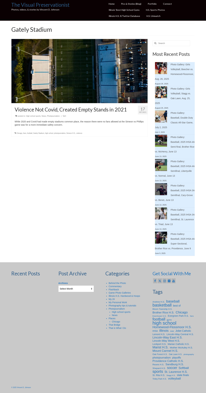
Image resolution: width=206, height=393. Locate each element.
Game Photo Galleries (120, 292)
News (44, 116)
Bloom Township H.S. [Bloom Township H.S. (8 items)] (162, 309)
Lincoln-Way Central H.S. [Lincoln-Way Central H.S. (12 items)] (180, 334)
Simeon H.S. (70, 133)
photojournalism (60, 133)
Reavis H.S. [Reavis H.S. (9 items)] (158, 364)
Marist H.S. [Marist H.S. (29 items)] (161, 347)
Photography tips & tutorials (122, 305)
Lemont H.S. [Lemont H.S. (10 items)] (159, 334)
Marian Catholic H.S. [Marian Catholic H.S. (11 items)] (178, 344)
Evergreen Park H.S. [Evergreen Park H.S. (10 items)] (178, 316)
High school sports (33, 116)
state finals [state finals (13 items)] (183, 375)
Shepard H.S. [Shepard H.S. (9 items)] (159, 368)
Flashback (114, 289)
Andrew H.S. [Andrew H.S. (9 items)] (159, 302)
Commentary (115, 286)
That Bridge (114, 325)
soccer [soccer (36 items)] (172, 367)
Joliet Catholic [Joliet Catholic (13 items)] (183, 330)
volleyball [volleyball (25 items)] (174, 378)
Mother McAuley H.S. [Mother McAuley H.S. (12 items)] (181, 347)
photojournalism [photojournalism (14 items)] (162, 357)
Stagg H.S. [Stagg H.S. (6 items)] (170, 375)
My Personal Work (118, 302)
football (29, 133)
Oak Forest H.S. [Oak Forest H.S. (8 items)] (160, 354)
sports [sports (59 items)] (158, 371)
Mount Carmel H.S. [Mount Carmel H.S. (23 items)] (165, 350)
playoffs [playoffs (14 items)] (176, 357)
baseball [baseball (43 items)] (173, 301)
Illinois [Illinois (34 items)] (164, 330)
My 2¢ (112, 299)
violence (79, 133)
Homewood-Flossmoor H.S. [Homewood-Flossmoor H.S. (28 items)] (172, 327)
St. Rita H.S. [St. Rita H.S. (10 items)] (159, 375)
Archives (63, 283)
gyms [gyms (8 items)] (169, 320)
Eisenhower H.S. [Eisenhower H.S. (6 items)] (159, 316)
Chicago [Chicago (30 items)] (182, 312)
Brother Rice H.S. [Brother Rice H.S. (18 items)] (163, 312)
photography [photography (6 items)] (189, 354)
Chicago (19, 133)
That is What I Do (117, 328)
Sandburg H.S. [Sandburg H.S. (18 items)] (174, 364)
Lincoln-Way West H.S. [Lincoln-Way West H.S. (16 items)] (166, 340)
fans (24, 133)
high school (49, 133)
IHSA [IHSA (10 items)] (155, 331)
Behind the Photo (117, 283)
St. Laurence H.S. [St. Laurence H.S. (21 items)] (175, 371)
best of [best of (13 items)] (177, 305)
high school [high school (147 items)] (164, 323)
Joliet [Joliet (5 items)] (172, 331)
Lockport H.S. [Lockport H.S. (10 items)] (159, 344)
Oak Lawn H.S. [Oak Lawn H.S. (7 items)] (175, 354)
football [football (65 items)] (159, 319)
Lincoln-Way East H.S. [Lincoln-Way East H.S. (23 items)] (168, 337)
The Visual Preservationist (40, 5)
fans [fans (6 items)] (192, 316)
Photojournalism (53, 116)
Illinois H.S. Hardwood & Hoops (124, 296)
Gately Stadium (38, 133)
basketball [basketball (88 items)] (162, 305)
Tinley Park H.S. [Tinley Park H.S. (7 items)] (160, 379)
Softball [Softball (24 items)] (184, 368)
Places (112, 318)
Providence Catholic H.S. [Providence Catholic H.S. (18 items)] (168, 361)
